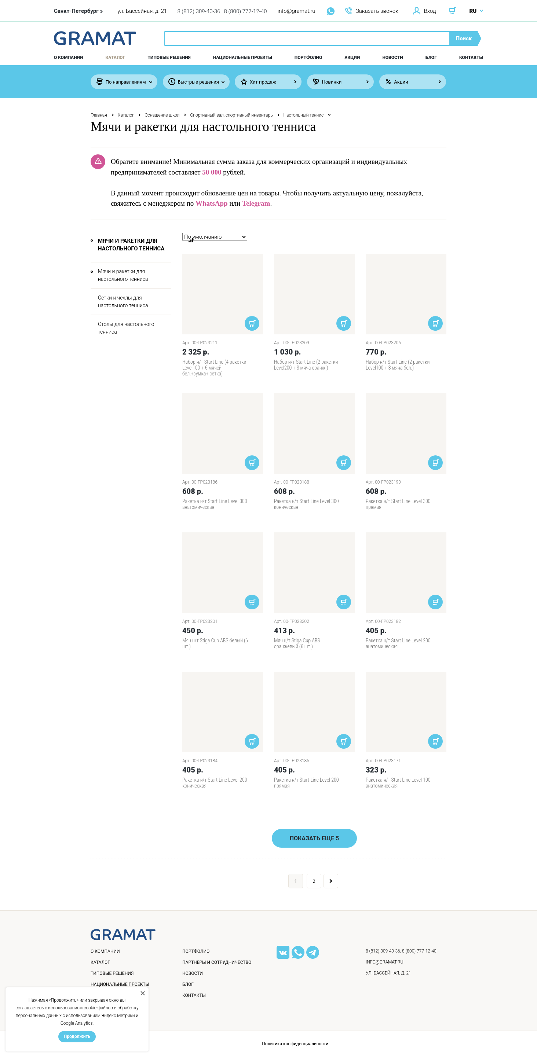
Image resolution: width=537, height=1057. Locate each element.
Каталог (115, 57)
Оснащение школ (162, 115)
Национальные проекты (242, 57)
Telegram (256, 203)
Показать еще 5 (314, 838)
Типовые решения (169, 57)
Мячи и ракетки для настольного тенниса (123, 275)
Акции (352, 57)
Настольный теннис (304, 115)
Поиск (464, 38)
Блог (431, 57)
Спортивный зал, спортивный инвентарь (231, 115)
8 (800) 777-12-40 (245, 11)
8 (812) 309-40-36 (198, 11)
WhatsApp (212, 203)
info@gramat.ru (296, 11)
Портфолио (308, 57)
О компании (68, 57)
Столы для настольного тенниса (126, 328)
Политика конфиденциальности (295, 1043)
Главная (99, 115)
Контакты (471, 57)
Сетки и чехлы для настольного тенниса (123, 301)
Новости (392, 57)
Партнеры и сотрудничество (216, 962)
